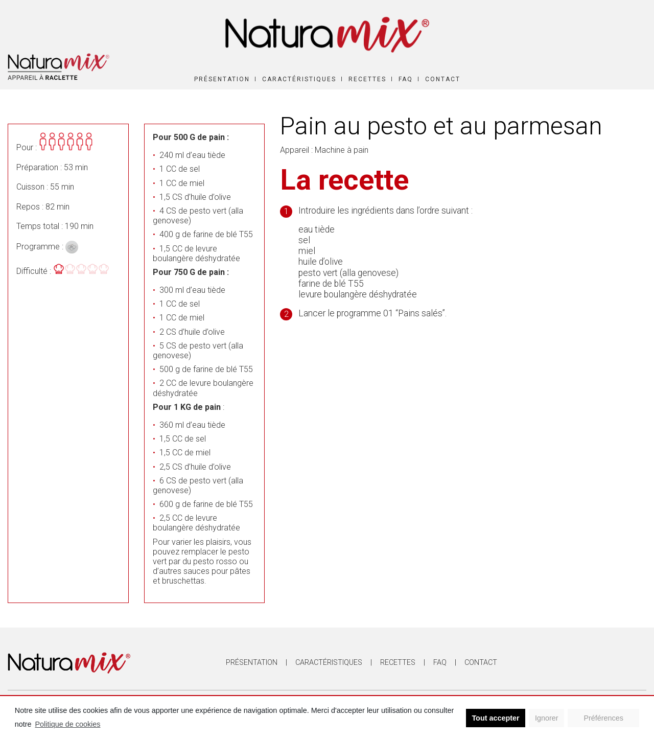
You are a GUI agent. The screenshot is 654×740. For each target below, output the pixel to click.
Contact (442, 79)
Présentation (222, 79)
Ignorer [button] (546, 718)
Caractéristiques (299, 79)
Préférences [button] (603, 718)
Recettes (367, 79)
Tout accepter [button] (495, 718)
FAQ (406, 79)
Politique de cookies (67, 724)
